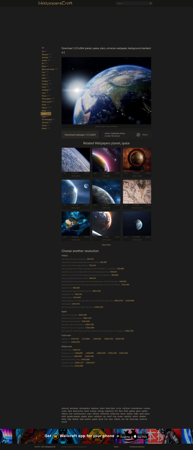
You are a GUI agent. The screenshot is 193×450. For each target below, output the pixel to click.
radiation (98, 416)
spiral (100, 419)
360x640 (113, 272)
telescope (134, 419)
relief (109, 416)
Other (46, 110)
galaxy (132, 411)
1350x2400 (89, 328)
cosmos (147, 408)
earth (86, 411)
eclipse (93, 411)
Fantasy (46, 81)
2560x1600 (123, 353)
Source (145, 134)
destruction (78, 411)
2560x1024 (90, 362)
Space (46, 113)
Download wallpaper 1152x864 (80, 134)
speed (94, 419)
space (103, 126)
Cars (45, 72)
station (117, 419)
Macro (46, 96)
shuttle (75, 419)
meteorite (104, 413)
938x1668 (86, 321)
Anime (46, 60)
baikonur (95, 408)
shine (64, 419)
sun (122, 419)
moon (122, 413)
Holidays (46, 90)
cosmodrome (136, 408)
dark (70, 411)
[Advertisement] (106, 26)
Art (45, 63)
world (64, 421)
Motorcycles (48, 102)
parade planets (73, 416)
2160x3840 (129, 300)
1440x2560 (98, 307)
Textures (47, 122)
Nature (46, 107)
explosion (109, 411)
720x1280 (125, 284)
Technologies (48, 119)
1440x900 (90, 353)
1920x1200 (112, 353)
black (102, 408)
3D (44, 51)
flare (121, 411)
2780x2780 (129, 331)
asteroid (65, 408)
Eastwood (141, 447)
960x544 (78, 294)
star (106, 419)
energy (101, 411)
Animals (46, 57)
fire (116, 411)
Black (45, 66)
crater (64, 411)
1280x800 (78, 353)
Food (45, 87)
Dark (45, 78)
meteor (96, 413)
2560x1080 (78, 366)
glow (138, 411)
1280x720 (76, 350)
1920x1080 (85, 359)
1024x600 (77, 297)
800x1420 (87, 318)
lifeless (65, 413)
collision (126, 408)
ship (69, 419)
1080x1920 (118, 300)
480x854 (92, 278)
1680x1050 (101, 353)
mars (89, 413)
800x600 (76, 288)
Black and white (50, 69)
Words (46, 128)
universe (114, 126)
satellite (127, 416)
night (136, 413)
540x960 (122, 281)
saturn (135, 416)
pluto (90, 416)
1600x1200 (119, 339)
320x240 (92, 265)
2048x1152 (79, 362)
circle (118, 408)
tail (127, 419)
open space (144, 413)
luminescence (80, 413)
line (70, 413)
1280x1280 (89, 324)
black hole (110, 408)
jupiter (145, 411)
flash (126, 411)
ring (114, 416)
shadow (142, 416)
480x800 (114, 275)
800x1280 (97, 291)
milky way (114, 413)
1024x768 (75, 339)
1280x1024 (75, 342)
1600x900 (78, 356)
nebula (130, 413)
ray (104, 416)
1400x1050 (108, 339)
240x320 (90, 259)
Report (116, 447)
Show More (106, 245)
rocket (120, 416)
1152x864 (86, 339)
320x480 (120, 268)
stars (108, 126)
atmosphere (84, 408)
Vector (46, 125)
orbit (64, 416)
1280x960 (97, 339)
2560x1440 (89, 356)
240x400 (103, 262)
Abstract (47, 54)
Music (45, 105)
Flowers (46, 84)
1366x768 (76, 304)
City (45, 75)
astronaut (74, 408)
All (43, 48)
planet (98, 126)
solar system (85, 419)
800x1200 (83, 315)
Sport (45, 116)
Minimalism (48, 99)
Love (45, 93)
